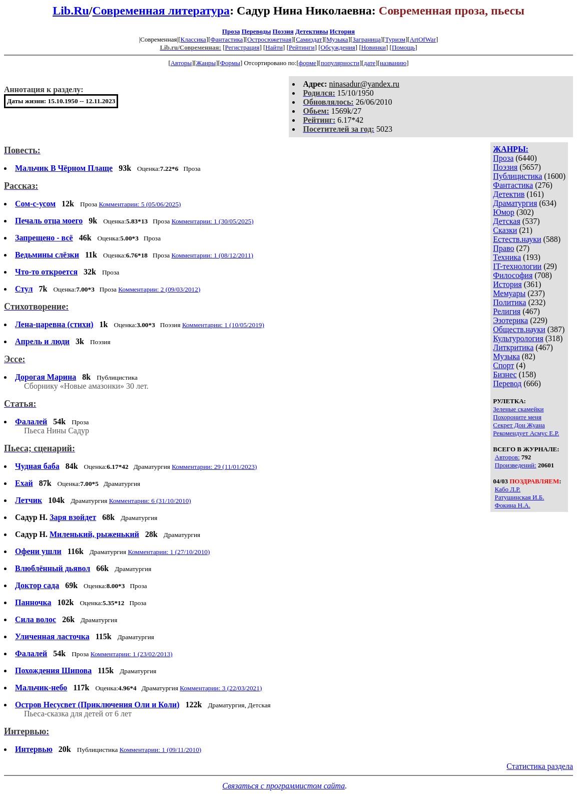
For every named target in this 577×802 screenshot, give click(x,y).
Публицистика (517, 176)
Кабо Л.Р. (508, 489)
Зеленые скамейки (518, 409)
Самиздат (309, 39)
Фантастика (226, 39)
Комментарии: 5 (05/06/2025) (140, 204)
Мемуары (509, 293)
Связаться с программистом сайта (283, 785)
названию (393, 63)
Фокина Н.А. (512, 505)
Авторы (181, 63)
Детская (506, 221)
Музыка (337, 39)
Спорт (503, 365)
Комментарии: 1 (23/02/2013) (132, 654)
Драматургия (515, 203)
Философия (512, 275)
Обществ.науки (519, 329)
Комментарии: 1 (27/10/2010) (169, 552)
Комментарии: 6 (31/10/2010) (150, 500)
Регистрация (242, 47)
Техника (507, 257)
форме (307, 63)
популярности (340, 63)
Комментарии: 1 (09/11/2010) (161, 749)
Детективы (311, 31)
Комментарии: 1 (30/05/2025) (213, 221)
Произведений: (515, 465)
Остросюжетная (269, 39)
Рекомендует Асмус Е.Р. (526, 433)
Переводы (256, 31)
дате (370, 63)
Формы (230, 63)
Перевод (507, 383)
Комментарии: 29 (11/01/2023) (214, 466)
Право (503, 248)
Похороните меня (517, 417)
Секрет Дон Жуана (519, 425)
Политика (509, 302)
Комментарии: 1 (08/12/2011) (213, 255)
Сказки (505, 230)
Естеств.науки (517, 239)
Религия (506, 311)
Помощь (403, 47)
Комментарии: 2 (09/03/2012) (159, 289)
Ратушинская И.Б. (519, 497)
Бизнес (504, 374)
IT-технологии (517, 266)
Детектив (508, 194)
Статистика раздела (539, 766)
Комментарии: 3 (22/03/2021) (221, 688)
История (342, 31)
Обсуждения (338, 47)
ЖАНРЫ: (510, 149)
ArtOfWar (423, 39)
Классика (193, 39)
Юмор (503, 212)
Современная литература (161, 10)
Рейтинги (302, 47)
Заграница (366, 39)
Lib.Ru (71, 10)
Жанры (206, 63)
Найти (274, 47)
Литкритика (513, 347)
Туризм (395, 39)
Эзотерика (510, 320)
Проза (231, 31)
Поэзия (283, 31)
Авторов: (507, 457)
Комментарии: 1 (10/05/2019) (223, 325)
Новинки (373, 47)
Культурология (518, 338)
